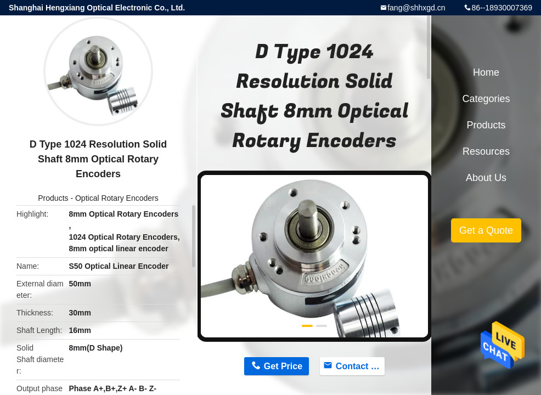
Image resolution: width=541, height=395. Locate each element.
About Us (486, 177)
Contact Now (360, 366)
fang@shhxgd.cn (416, 7)
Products (53, 198)
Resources (486, 151)
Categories (486, 98)
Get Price (283, 366)
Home (486, 72)
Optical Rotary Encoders (117, 198)
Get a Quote (486, 230)
